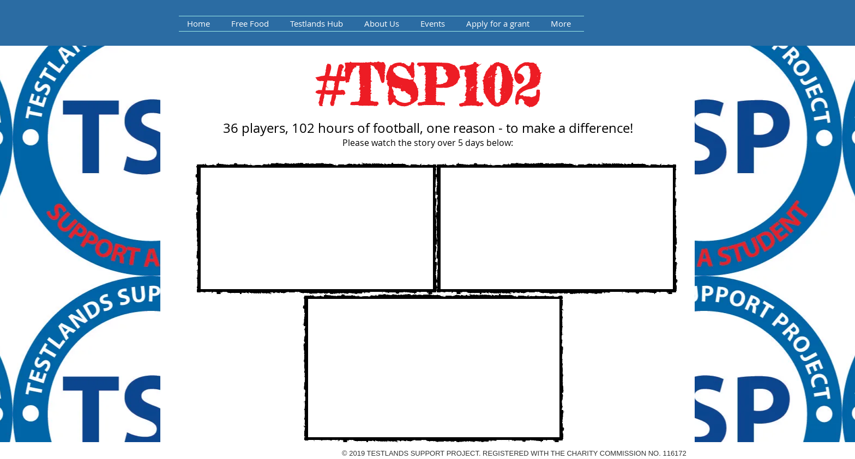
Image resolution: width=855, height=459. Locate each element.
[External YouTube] (316, 228)
